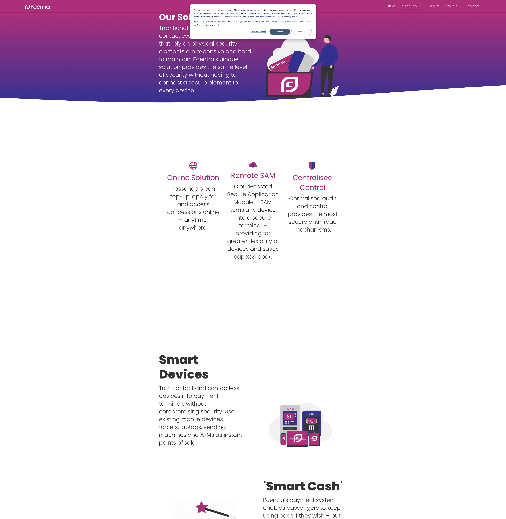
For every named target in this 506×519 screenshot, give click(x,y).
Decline (301, 31)
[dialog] (253, 21)
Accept (280, 31)
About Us (453, 6)
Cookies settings (258, 31)
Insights (434, 6)
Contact (473, 6)
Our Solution (412, 6)
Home (391, 6)
